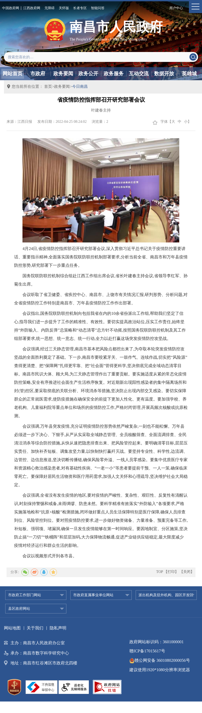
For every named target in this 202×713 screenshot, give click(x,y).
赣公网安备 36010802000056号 (159, 660)
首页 (48, 86)
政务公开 (88, 73)
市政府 (37, 73)
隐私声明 (58, 628)
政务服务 (114, 73)
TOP (159, 572)
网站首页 (12, 73)
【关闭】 (187, 572)
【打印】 (171, 572)
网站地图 (12, 628)
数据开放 (164, 73)
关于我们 (35, 628)
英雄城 (189, 73)
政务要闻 (63, 73)
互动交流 (139, 73)
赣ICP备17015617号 (147, 651)
